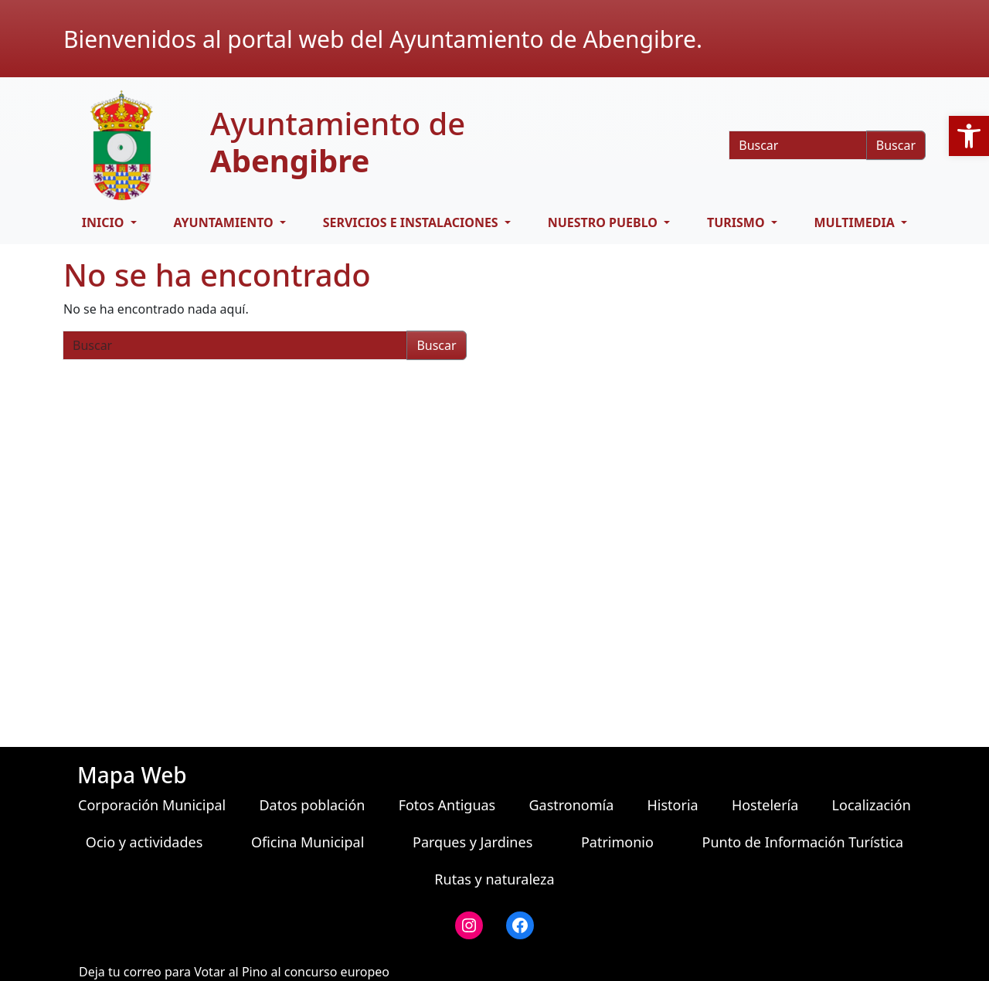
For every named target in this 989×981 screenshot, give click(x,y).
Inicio (104, 222)
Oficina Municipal (307, 842)
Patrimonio (617, 842)
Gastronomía (570, 805)
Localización (871, 805)
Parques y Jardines (472, 842)
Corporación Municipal (152, 805)
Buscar (896, 145)
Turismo (737, 222)
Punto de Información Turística (803, 842)
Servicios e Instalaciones (412, 222)
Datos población (312, 805)
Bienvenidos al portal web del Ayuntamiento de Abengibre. (382, 39)
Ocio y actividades (144, 842)
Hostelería (765, 805)
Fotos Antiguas (447, 805)
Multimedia (856, 222)
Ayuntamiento (224, 222)
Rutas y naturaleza (494, 879)
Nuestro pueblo (604, 222)
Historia (672, 805)
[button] (969, 136)
